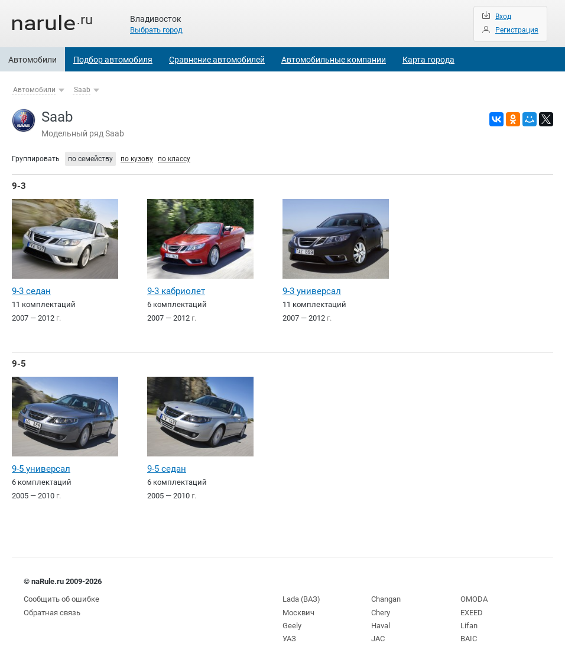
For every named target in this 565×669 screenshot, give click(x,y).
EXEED (471, 612)
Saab (82, 90)
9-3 (19, 186)
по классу (174, 159)
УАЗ (289, 638)
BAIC (468, 638)
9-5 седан (166, 469)
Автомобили (32, 59)
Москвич (298, 612)
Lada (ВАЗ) (301, 599)
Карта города (428, 59)
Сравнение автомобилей (217, 59)
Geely (291, 625)
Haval (380, 625)
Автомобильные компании (333, 59)
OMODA (474, 599)
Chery (380, 612)
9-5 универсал (41, 469)
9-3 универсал (311, 291)
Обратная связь (52, 612)
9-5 (19, 363)
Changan (386, 599)
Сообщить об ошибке (61, 599)
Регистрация (516, 30)
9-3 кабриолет (176, 291)
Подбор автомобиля (112, 59)
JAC (378, 638)
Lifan (469, 625)
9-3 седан (31, 291)
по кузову (137, 159)
